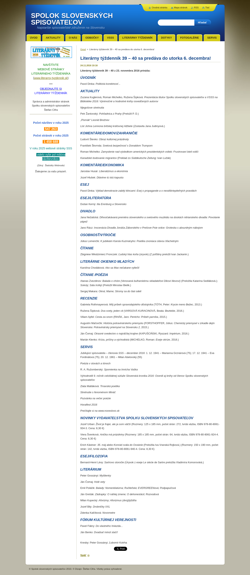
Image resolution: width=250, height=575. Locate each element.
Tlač (207, 7)
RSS (196, 7)
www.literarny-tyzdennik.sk (51, 78)
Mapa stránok (180, 7)
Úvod (83, 49)
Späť (83, 555)
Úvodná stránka (159, 7)
